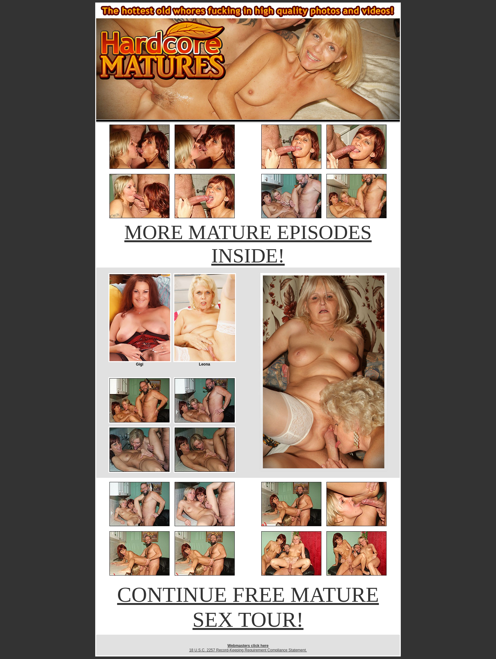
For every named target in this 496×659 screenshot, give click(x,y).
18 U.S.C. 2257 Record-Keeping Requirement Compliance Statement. (248, 650)
